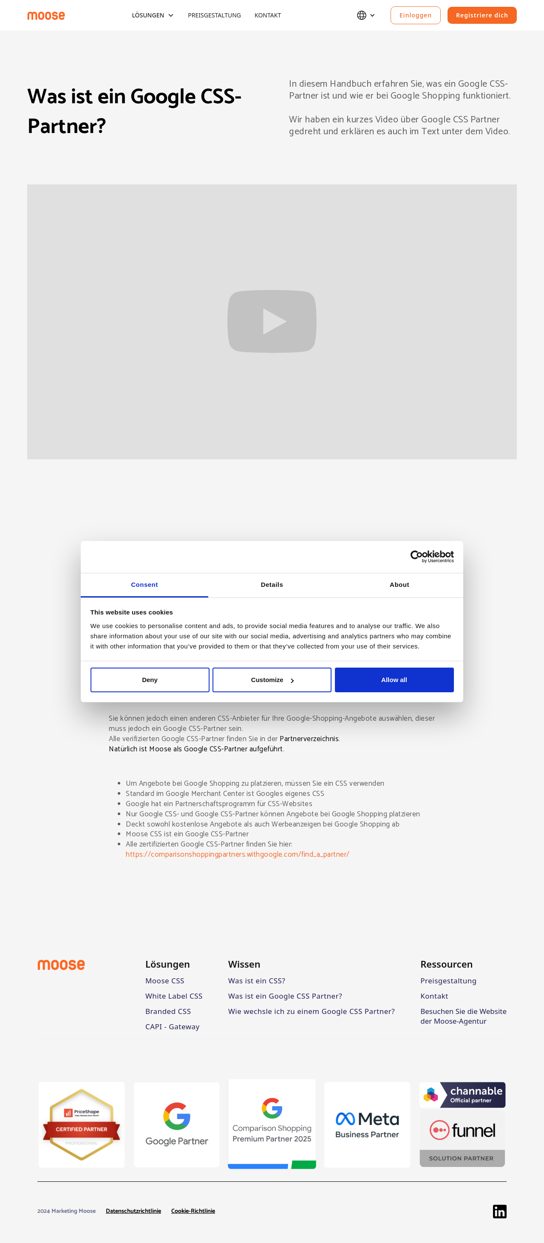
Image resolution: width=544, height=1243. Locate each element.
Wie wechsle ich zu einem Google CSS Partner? (311, 1011)
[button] (153, 15)
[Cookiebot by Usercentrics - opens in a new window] (417, 556)
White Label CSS (174, 996)
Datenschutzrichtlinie (133, 1211)
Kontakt (268, 15)
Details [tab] (272, 584)
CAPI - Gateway (172, 1026)
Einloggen (416, 15)
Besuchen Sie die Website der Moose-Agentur (463, 1016)
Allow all (394, 679)
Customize (272, 679)
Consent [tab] (144, 584)
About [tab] (399, 584)
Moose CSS (164, 980)
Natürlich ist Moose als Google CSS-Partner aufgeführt (196, 749)
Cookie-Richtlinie (193, 1211)
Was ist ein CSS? (256, 980)
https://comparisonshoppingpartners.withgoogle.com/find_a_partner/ (238, 855)
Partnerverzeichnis (309, 739)
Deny (150, 679)
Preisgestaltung (214, 15)
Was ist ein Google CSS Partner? (285, 996)
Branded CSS (168, 1011)
